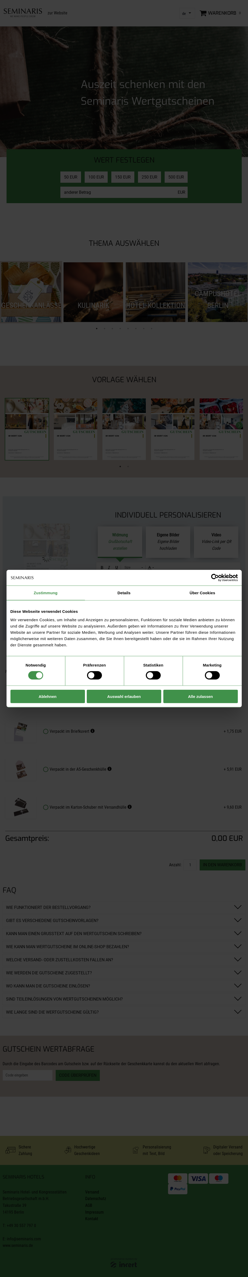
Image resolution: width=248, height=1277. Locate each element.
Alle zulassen (200, 696)
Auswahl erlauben (124, 696)
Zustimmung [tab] (45, 593)
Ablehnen (47, 696)
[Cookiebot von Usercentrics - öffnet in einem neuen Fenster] (215, 578)
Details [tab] (124, 593)
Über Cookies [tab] (202, 593)
